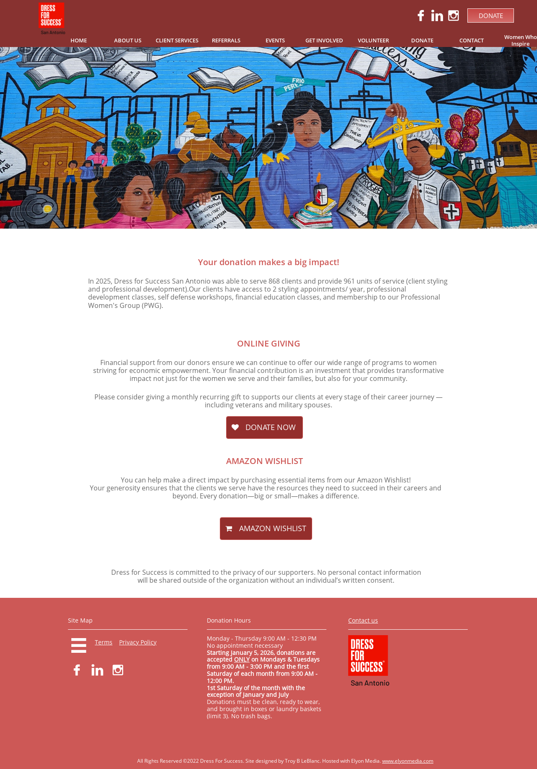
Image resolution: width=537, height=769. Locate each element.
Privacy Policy (137, 642)
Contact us (363, 620)
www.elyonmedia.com (407, 760)
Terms (103, 642)
